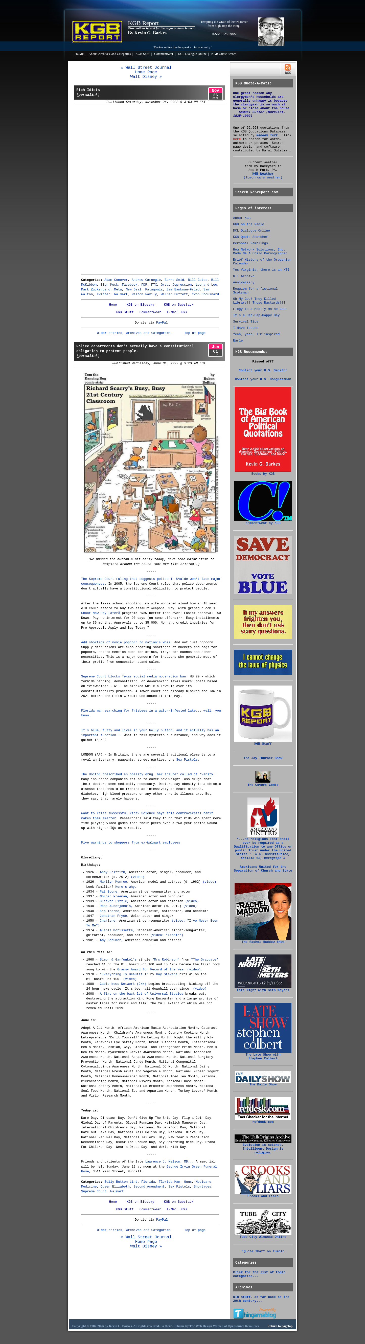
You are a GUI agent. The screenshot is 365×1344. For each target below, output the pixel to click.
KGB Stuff (142, 54)
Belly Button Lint (121, 1182)
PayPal (162, 323)
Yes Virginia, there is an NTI (261, 270)
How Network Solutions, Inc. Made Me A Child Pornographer (260, 251)
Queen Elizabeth (115, 1187)
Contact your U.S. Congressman (263, 379)
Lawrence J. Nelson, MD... (169, 1162)
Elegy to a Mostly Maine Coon (260, 309)
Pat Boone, (109, 892)
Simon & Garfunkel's (118, 960)
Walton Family (144, 294)
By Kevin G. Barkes (147, 32)
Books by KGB (263, 472)
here (237, 139)
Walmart (121, 294)
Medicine (89, 1187)
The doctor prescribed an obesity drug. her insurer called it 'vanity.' (149, 774)
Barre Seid (174, 280)
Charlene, (108, 921)
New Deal (133, 289)
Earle (238, 341)
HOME (79, 54)
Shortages (202, 1187)
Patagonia (154, 289)
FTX (154, 285)
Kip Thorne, (110, 911)
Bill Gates (197, 280)
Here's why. (125, 887)
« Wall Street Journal (146, 67)
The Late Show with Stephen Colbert (263, 1055)
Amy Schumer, (111, 940)
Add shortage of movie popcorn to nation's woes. (126, 642)
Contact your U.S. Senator (263, 370)
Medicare (203, 1182)
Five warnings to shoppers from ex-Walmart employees (130, 843)
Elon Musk (109, 285)
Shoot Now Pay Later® (100, 613)
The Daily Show (263, 1083)
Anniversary (243, 282)
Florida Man (169, 1182)
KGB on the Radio (248, 224)
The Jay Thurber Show (263, 758)
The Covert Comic (263, 783)
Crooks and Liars (263, 1195)
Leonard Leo (206, 285)
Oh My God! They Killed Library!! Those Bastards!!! (259, 301)
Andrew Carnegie (146, 280)
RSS (287, 69)
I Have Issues (245, 328)
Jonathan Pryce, (114, 916)
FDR (144, 285)
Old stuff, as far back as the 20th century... (261, 1299)
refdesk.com (263, 1120)
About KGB (241, 218)
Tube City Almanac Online (263, 1235)
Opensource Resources (243, 1326)
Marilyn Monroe (113, 882)
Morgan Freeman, (114, 896)
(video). (194, 969)
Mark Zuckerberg (95, 289)
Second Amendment (149, 1187)
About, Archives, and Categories (110, 54)
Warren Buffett (174, 294)
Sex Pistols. (187, 760)
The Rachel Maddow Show (263, 940)
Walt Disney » (146, 77)
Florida (148, 1182)
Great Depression (176, 285)
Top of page (195, 333)
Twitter (103, 294)
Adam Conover (116, 280)
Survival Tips (245, 322)
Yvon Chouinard (205, 294)
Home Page (146, 72)
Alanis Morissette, (117, 930)
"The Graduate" (204, 960)
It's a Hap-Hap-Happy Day (256, 315)
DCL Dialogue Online (192, 54)
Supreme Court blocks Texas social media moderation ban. (134, 676)
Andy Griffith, (113, 872)
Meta (118, 289)
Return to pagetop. (280, 1326)
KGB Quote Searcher (250, 237)
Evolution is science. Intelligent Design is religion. (263, 1147)
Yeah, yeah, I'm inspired (256, 334)
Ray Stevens (166, 974)
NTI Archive (243, 276)
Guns (188, 1182)
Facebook (129, 285)
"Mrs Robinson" (165, 960)
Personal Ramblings (250, 243)
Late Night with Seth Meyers (263, 989)
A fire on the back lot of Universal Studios (141, 994)
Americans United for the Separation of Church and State (263, 869)
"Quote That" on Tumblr (263, 1251)
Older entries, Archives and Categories (134, 333)
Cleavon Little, (114, 901)
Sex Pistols (179, 1187)
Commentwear (163, 54)
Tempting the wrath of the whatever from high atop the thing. (224, 24)
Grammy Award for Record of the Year (151, 969)
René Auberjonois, (116, 906)
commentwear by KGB (263, 521)
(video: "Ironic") (166, 935)
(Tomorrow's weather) (263, 177)
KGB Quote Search (224, 54)
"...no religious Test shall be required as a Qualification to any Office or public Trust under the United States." (263, 847)
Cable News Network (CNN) (123, 984)
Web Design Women (209, 1326)
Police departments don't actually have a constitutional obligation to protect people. (135, 351)
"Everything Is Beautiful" (124, 974)
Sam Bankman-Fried (183, 289)
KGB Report (143, 23)
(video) (138, 877)
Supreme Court (93, 1191)
